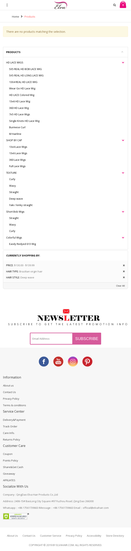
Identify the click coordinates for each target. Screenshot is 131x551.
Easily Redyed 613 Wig (22, 244)
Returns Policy (11, 439)
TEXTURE (11, 172)
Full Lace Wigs (17, 166)
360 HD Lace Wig (19, 108)
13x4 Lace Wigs (18, 147)
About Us (12, 535)
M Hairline (15, 134)
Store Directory (115, 535)
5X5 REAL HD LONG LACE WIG (26, 75)
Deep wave (16, 198)
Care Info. (9, 433)
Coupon (8, 454)
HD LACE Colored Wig (21, 95)
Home (15, 16)
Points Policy (10, 460)
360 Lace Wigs (17, 160)
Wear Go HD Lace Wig (22, 88)
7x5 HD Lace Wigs (19, 114)
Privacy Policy (11, 398)
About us (8, 385)
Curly (12, 179)
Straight (14, 192)
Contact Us (9, 392)
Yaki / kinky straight (20, 205)
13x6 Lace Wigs (18, 153)
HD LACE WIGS (14, 62)
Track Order (10, 426)
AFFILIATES (9, 480)
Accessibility (94, 535)
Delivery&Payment (14, 420)
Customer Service (50, 535)
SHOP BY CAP (14, 140)
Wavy (12, 185)
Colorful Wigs (14, 237)
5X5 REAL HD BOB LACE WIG (25, 69)
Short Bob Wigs (15, 211)
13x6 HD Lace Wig (19, 101)
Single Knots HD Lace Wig (24, 121)
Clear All (120, 285)
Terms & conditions (14, 405)
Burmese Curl (17, 127)
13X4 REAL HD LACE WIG (23, 82)
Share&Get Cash (13, 467)
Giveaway (9, 473)
